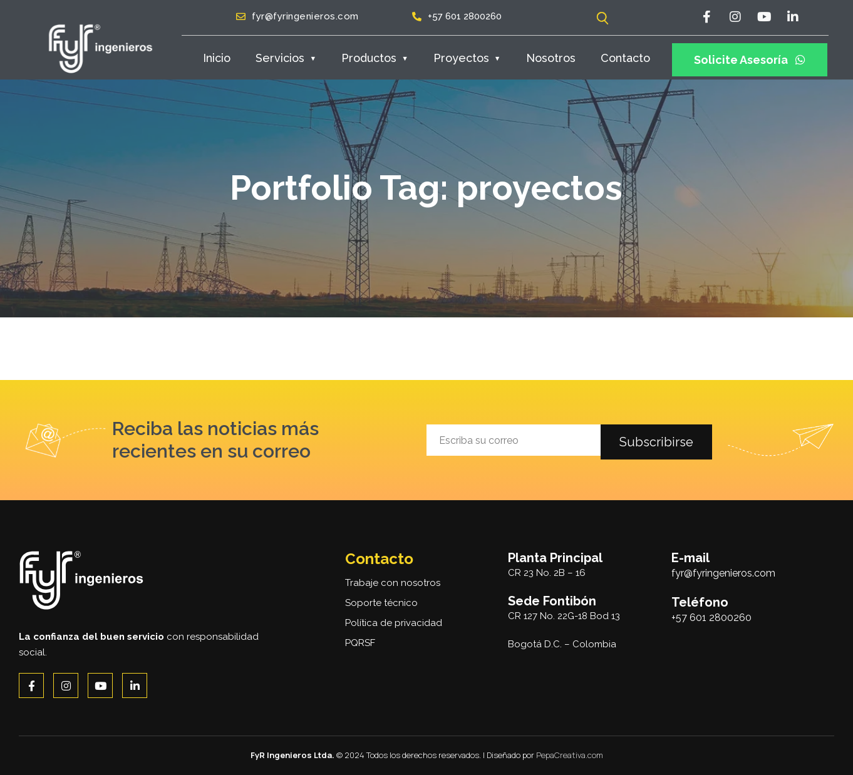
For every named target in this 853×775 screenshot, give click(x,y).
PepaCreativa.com (569, 755)
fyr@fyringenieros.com (723, 573)
